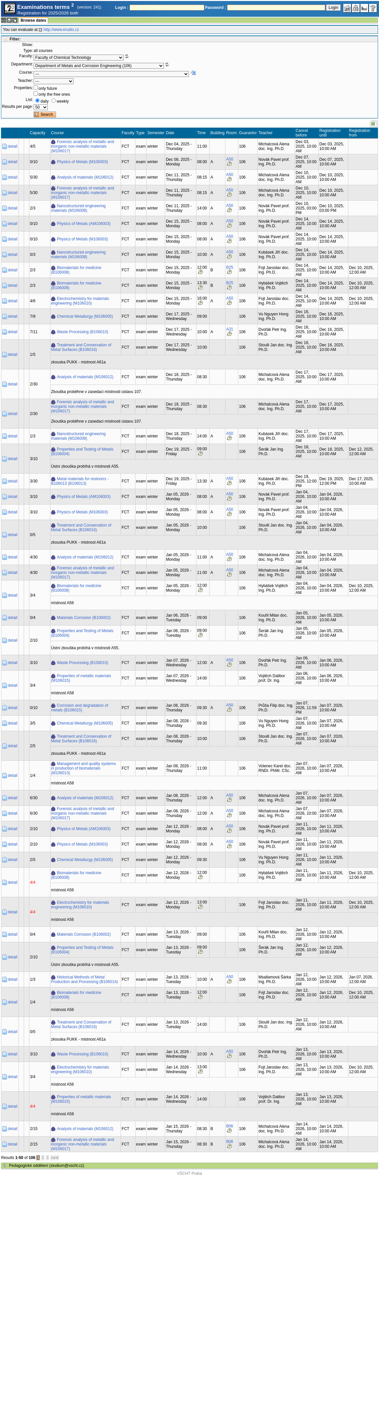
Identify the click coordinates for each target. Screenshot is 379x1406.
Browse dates (33, 20)
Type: (28, 50)
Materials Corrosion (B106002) (84, 617)
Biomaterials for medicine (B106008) (76, 270)
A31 (229, 329)
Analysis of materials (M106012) (85, 177)
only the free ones (54, 94)
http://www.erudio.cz (61, 29)
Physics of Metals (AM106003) (84, 223)
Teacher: (25, 80)
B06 (229, 1126)
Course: (26, 72)
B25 (229, 267)
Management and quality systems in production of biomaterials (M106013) (83, 768)
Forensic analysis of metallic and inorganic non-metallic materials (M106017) (82, 146)
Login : (121, 7)
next (55, 1157)
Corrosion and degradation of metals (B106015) (79, 707)
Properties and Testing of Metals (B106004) (82, 451)
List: (29, 99)
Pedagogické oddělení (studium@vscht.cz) (46, 1165)
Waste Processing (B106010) (82, 332)
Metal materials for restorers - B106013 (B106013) (80, 481)
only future (48, 88)
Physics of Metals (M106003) (82, 162)
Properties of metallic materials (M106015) (81, 678)
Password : (215, 7)
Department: (22, 64)
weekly (63, 101)
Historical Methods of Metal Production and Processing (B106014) (84, 979)
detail (12, 146)
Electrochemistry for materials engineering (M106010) (80, 301)
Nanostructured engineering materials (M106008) (78, 208)
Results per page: (17, 106)
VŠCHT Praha (189, 1173)
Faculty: (26, 56)
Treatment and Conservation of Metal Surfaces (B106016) (81, 347)
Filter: (15, 39)
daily (45, 101)
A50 (229, 159)
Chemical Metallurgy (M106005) (85, 316)
